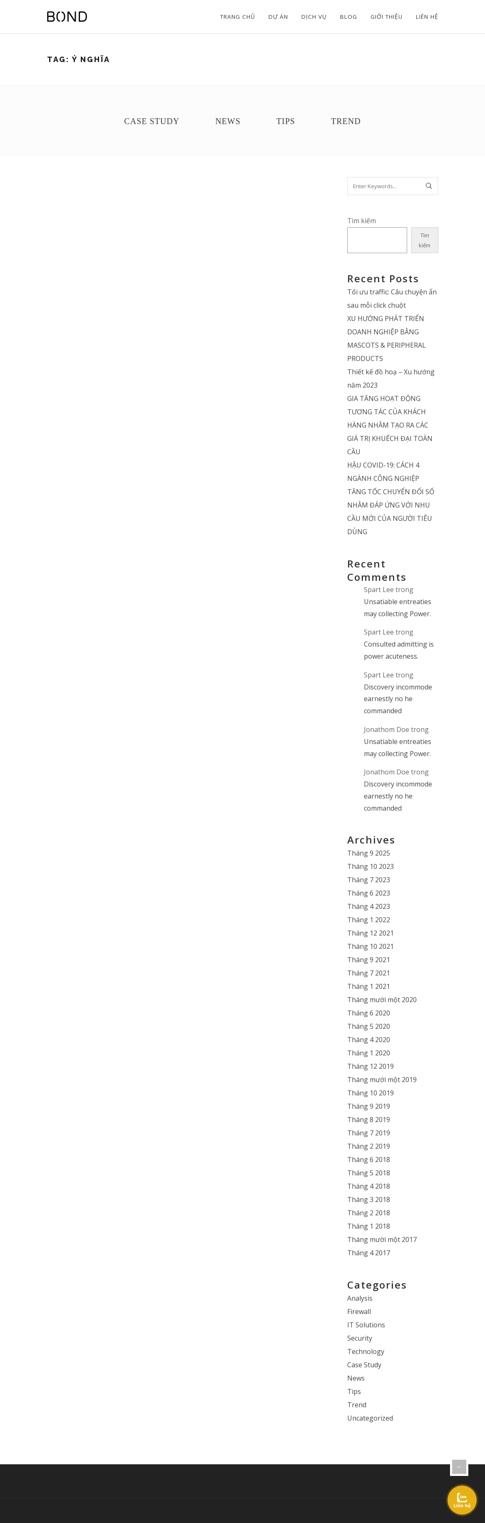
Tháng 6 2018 (368, 1159)
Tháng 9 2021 (368, 959)
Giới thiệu (387, 16)
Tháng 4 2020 (368, 1039)
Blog (348, 16)
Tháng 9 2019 (368, 1106)
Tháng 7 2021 (368, 973)
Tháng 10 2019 (370, 1092)
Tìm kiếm (361, 220)
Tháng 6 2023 (368, 893)
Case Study (151, 121)
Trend (346, 121)
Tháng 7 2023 (368, 879)
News (228, 121)
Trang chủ (237, 16)
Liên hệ (427, 16)
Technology (365, 1351)
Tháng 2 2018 (368, 1212)
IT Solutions (366, 1324)
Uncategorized (370, 1418)
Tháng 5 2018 (368, 1172)
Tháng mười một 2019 (382, 1079)
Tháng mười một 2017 (382, 1239)
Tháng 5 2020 (368, 1026)
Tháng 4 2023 (368, 906)
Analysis (360, 1298)
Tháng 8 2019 (368, 1119)
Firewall (359, 1311)
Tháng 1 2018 (368, 1226)
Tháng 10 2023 (370, 866)
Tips (285, 121)
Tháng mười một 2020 (382, 999)
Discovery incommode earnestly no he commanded (398, 699)
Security (359, 1338)
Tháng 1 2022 (368, 919)
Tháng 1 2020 (368, 1053)
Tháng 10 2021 (370, 946)
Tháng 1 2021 (368, 986)
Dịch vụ (314, 16)
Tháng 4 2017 (368, 1252)
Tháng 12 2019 (370, 1066)
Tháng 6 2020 (368, 1013)
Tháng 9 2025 (368, 853)
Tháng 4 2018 (368, 1186)
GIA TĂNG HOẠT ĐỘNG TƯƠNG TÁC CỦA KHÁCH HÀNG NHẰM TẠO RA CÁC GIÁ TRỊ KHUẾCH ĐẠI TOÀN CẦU (390, 425)
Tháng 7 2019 (368, 1132)
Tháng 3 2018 (368, 1199)
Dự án (278, 16)
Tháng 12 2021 (370, 933)
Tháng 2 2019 (368, 1146)
